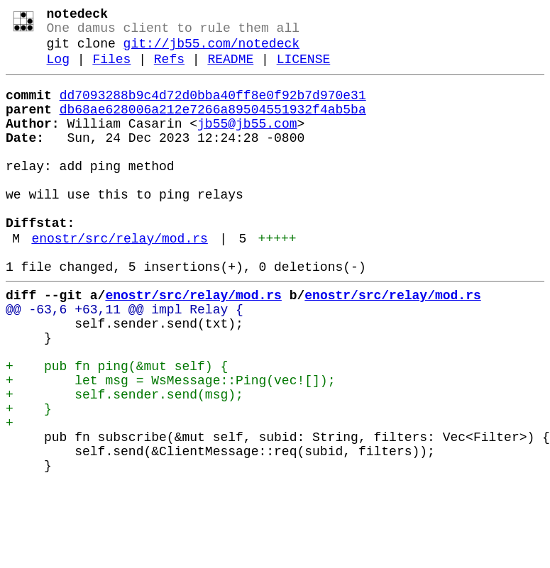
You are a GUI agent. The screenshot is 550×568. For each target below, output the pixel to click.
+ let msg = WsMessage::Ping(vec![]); (170, 444)
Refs (169, 69)
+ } (29, 478)
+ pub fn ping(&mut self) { (117, 427)
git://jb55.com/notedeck (211, 51)
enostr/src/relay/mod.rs (119, 280)
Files (111, 69)
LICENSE (304, 69)
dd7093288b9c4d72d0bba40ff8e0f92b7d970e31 (213, 108)
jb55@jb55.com (247, 142)
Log (58, 69)
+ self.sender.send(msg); (124, 461)
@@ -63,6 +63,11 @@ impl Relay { (124, 359)
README (230, 69)
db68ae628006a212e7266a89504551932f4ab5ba (213, 125)
